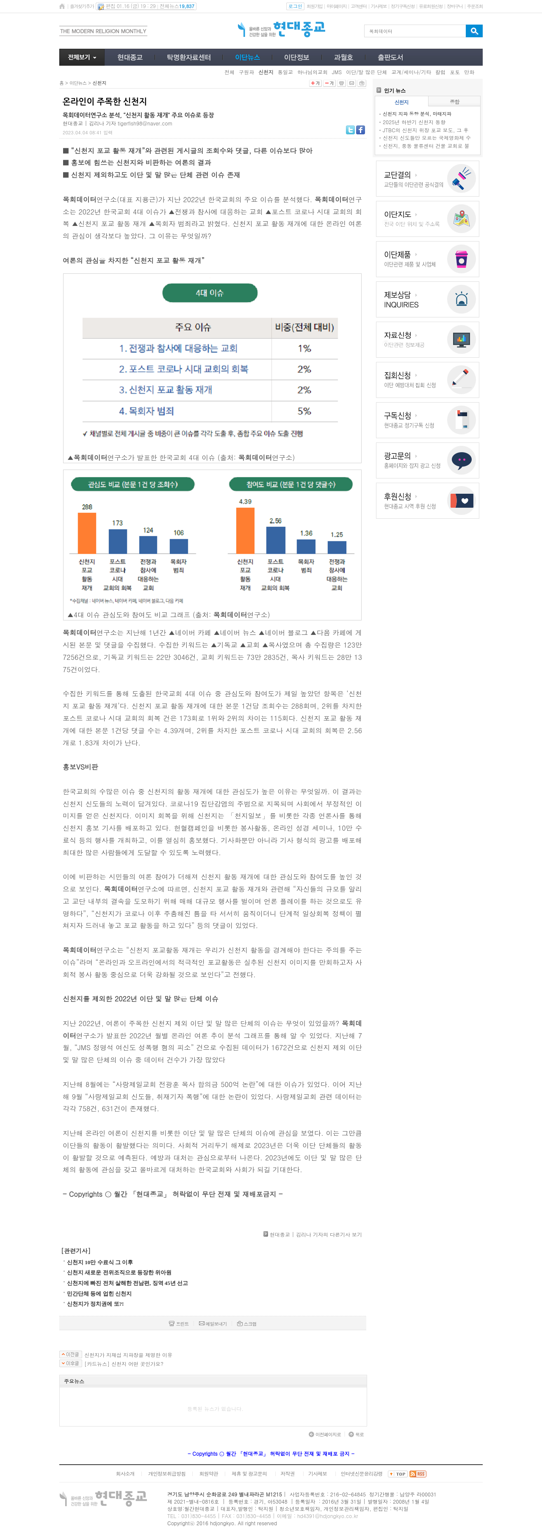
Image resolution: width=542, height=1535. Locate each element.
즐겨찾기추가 (82, 6)
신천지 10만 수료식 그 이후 (100, 1262)
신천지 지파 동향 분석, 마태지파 (417, 114)
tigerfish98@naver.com (145, 123)
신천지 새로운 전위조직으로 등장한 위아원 (119, 1272)
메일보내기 (213, 1324)
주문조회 (475, 6)
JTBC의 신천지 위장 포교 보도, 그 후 (425, 129)
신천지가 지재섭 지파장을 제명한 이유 (128, 1354)
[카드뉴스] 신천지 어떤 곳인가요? (123, 1363)
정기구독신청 (403, 6)
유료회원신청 (430, 6)
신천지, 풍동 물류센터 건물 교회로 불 (426, 145)
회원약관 (208, 1473)
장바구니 (454, 6)
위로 (356, 1434)
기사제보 (379, 6)
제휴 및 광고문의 (249, 1473)
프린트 (178, 1324)
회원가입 (314, 6)
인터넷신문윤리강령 (362, 1473)
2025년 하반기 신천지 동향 (414, 121)
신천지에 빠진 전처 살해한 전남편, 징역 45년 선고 (127, 1283)
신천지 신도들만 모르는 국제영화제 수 (427, 137)
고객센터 (358, 6)
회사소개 (125, 1473)
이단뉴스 (77, 83)
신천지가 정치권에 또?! (95, 1304)
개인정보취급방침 (166, 1473)
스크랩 (247, 1324)
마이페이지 (336, 6)
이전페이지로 (325, 1434)
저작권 (288, 1473)
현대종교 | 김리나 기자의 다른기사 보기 (316, 1234)
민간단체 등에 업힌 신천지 (99, 1293)
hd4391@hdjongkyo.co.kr (327, 1515)
